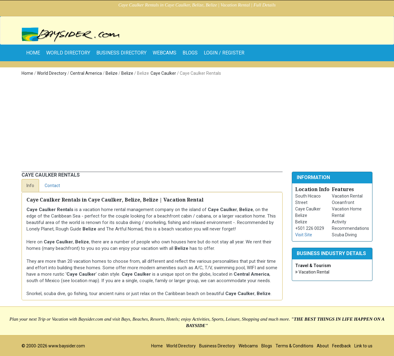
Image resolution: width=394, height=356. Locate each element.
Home (27, 73)
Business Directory (121, 53)
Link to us (363, 345)
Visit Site (303, 234)
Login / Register (224, 53)
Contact (52, 185)
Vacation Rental (312, 272)
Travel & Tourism (313, 265)
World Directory (68, 53)
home (33, 53)
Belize (112, 73)
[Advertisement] (197, 125)
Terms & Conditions (294, 345)
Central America (86, 73)
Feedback (341, 345)
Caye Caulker (163, 73)
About (323, 345)
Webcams (164, 53)
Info (30, 185)
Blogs (190, 53)
